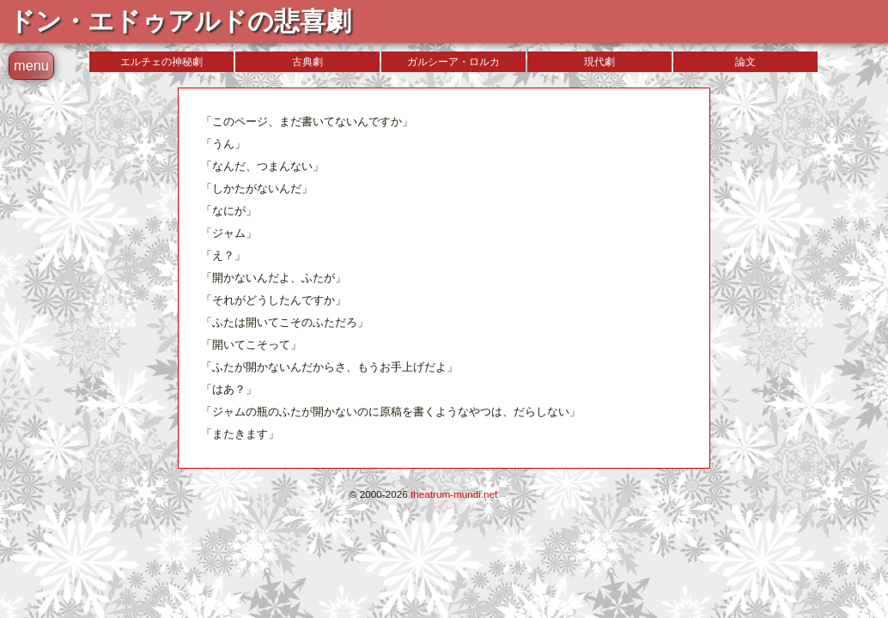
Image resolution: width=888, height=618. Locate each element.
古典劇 (307, 62)
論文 (745, 62)
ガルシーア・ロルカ (453, 62)
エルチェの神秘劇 (161, 62)
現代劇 (599, 62)
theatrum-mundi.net (454, 494)
